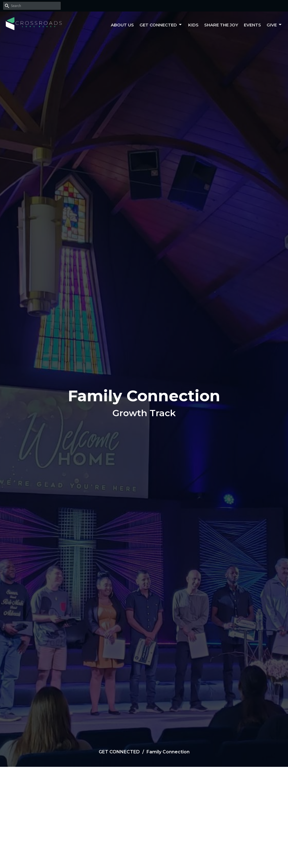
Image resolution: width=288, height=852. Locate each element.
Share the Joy (221, 25)
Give (274, 25)
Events (252, 25)
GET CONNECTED (119, 751)
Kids (193, 25)
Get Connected (161, 25)
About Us (122, 25)
